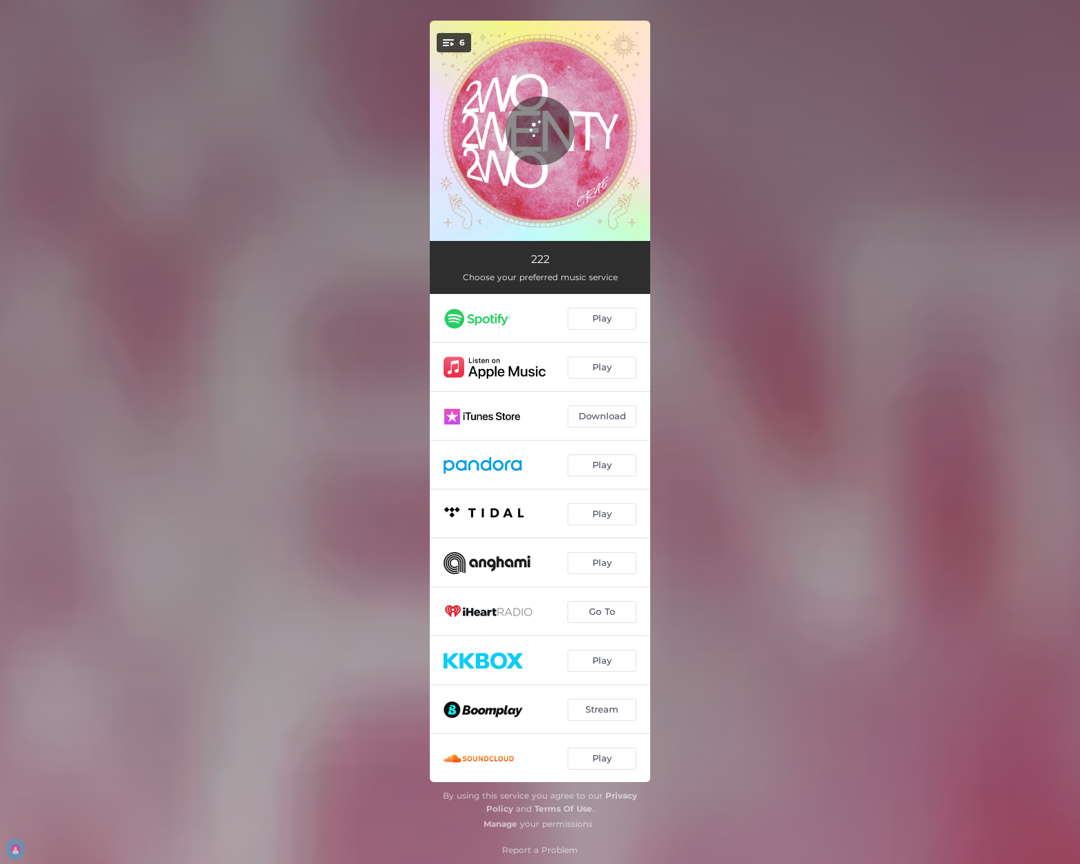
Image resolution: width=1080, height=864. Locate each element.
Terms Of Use (563, 808)
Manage (500, 824)
